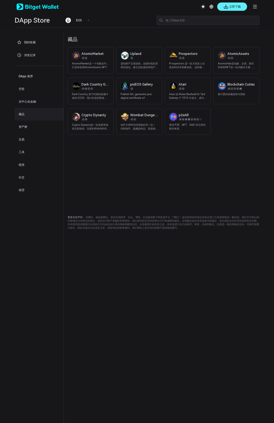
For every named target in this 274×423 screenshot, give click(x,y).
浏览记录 (26, 55)
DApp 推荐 (26, 76)
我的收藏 (26, 42)
